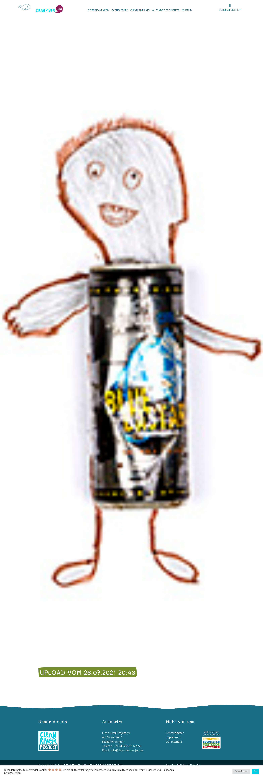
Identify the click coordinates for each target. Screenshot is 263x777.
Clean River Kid (140, 10)
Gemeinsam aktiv (98, 10)
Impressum (173, 737)
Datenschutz (174, 741)
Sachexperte (120, 10)
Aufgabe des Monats (165, 10)
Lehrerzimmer (175, 733)
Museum (187, 10)
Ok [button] (255, 771)
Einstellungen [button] (241, 771)
